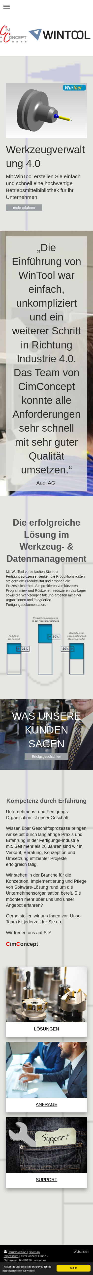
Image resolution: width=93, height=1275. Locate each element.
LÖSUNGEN (46, 1029)
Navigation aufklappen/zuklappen (46, 6)
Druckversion (15, 1252)
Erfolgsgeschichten (46, 757)
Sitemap (34, 1252)
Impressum (11, 1256)
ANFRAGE (46, 1104)
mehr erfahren (24, 208)
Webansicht (81, 1251)
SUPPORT (46, 1179)
